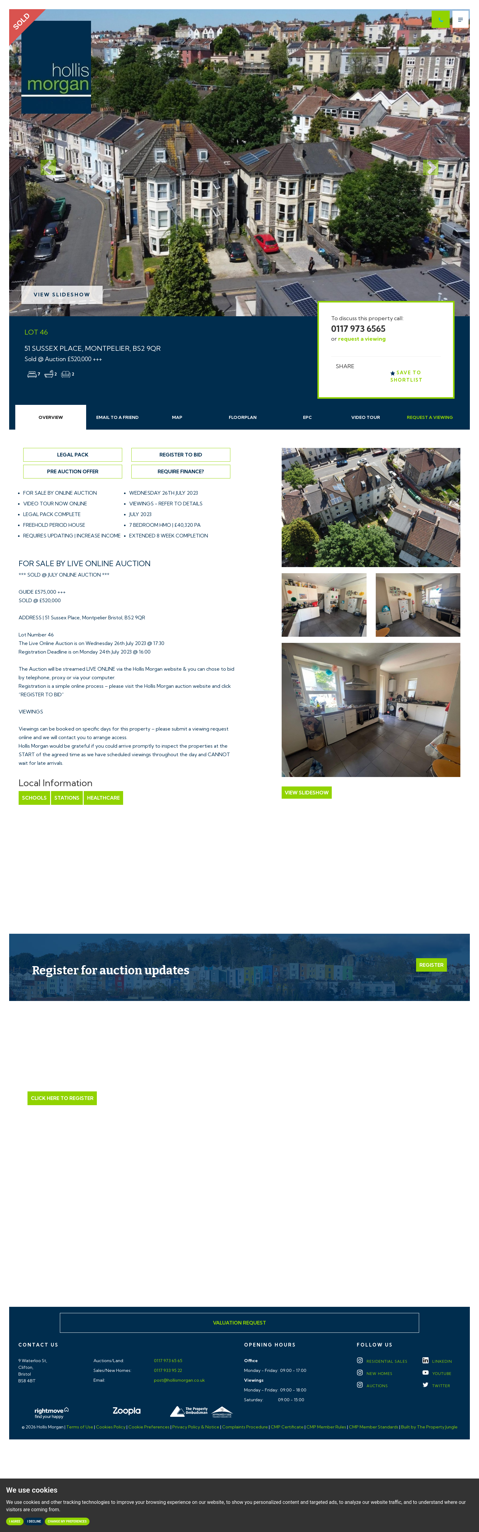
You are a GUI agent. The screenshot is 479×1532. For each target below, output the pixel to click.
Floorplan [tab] (243, 417)
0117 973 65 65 (167, 1360)
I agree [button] (14, 1521)
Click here (239, 1249)
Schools (34, 798)
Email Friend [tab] (117, 417)
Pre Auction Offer (72, 471)
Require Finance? (181, 471)
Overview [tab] (50, 417)
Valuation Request (239, 1323)
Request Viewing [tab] (430, 417)
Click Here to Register (62, 1098)
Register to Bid (180, 455)
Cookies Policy (111, 1427)
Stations (66, 798)
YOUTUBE (437, 1373)
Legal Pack (72, 455)
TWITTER (436, 1386)
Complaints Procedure (245, 1427)
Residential (382, 1361)
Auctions (372, 1386)
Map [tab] (177, 417)
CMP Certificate (287, 1427)
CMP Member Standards (373, 1427)
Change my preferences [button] (67, 1521)
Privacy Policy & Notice (195, 1427)
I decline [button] (34, 1521)
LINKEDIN (437, 1361)
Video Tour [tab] (365, 417)
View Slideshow (62, 294)
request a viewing (362, 338)
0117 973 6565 (358, 328)
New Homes (375, 1373)
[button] (43, 162)
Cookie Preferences (149, 1427)
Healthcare (103, 798)
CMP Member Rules (326, 1427)
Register (431, 965)
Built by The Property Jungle (429, 1427)
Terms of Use (79, 1427)
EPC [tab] (307, 417)
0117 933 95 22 (167, 1370)
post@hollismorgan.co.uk (179, 1380)
